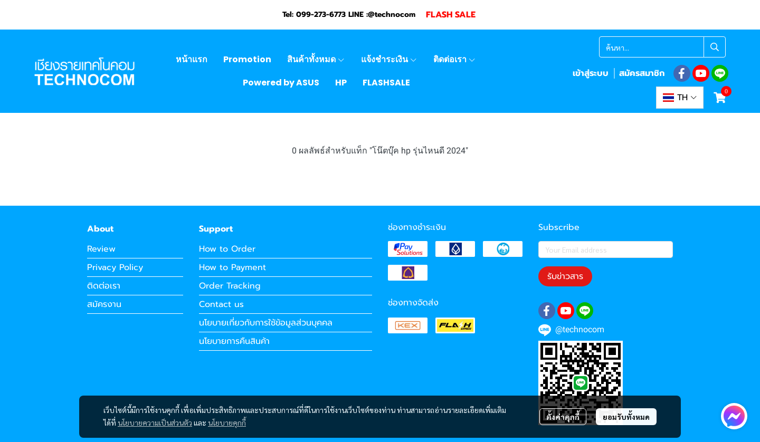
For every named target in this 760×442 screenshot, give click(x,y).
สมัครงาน (104, 304)
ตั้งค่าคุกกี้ (563, 416)
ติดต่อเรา (103, 286)
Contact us (221, 304)
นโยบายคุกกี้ (227, 422)
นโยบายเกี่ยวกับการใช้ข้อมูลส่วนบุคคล (265, 322)
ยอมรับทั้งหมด (626, 416)
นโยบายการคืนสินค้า (234, 341)
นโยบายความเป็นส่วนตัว (155, 422)
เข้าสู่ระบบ (591, 73)
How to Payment (232, 267)
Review (101, 249)
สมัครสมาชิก (641, 73)
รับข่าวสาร (565, 276)
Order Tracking (230, 286)
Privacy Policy (115, 267)
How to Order (227, 249)
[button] (662, 47)
